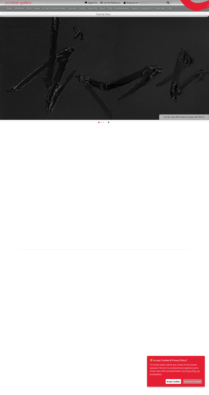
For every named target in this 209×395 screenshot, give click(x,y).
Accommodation (121, 8)
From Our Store (103, 14)
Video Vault (160, 8)
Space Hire (92, 8)
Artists (29, 8)
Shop (109, 8)
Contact (134, 8)
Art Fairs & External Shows (54, 8)
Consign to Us (146, 8)
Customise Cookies (192, 381)
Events (82, 8)
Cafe (170, 8)
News (37, 8)
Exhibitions (19, 8)
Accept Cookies (173, 381)
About (102, 8)
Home (9, 8)
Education (72, 8)
